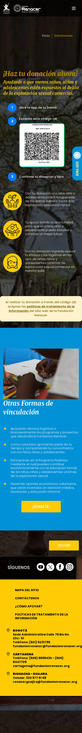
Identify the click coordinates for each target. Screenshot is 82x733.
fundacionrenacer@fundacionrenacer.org (47, 646)
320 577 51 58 (36, 678)
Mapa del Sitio (27, 590)
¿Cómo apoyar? (28, 606)
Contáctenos (27, 598)
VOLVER (64, 545)
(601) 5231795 (39, 642)
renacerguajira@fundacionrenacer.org (45, 682)
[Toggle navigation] (74, 8)
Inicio (46, 36)
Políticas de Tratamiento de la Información (41, 616)
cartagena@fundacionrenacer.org (41, 666)
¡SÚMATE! (41, 506)
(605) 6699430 (41, 658)
